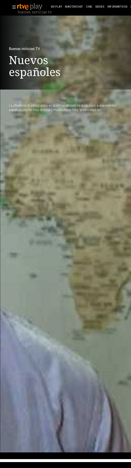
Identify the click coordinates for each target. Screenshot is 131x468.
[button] (13, 7)
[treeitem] (56, 7)
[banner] (33, 6)
